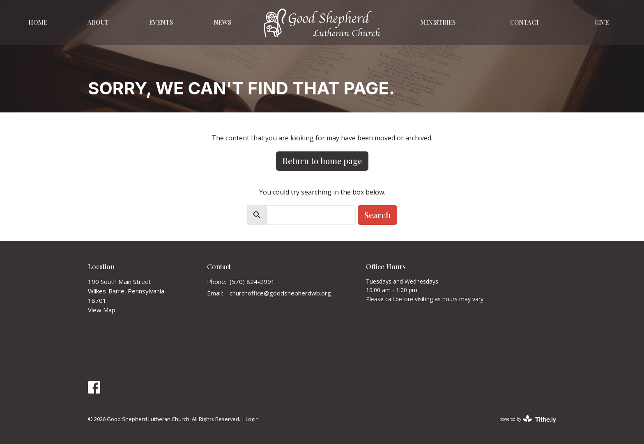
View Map (101, 310)
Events (161, 22)
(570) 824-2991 (252, 281)
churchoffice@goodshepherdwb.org (280, 293)
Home (37, 22)
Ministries (437, 22)
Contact (525, 22)
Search (377, 214)
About (98, 22)
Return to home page (322, 160)
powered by (527, 419)
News (222, 22)
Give (601, 22)
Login (252, 419)
